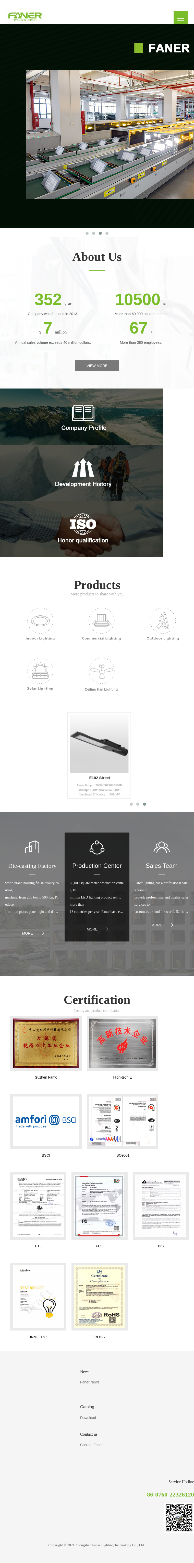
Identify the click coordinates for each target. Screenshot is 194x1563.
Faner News (89, 1382)
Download (88, 1418)
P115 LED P (69, 777)
